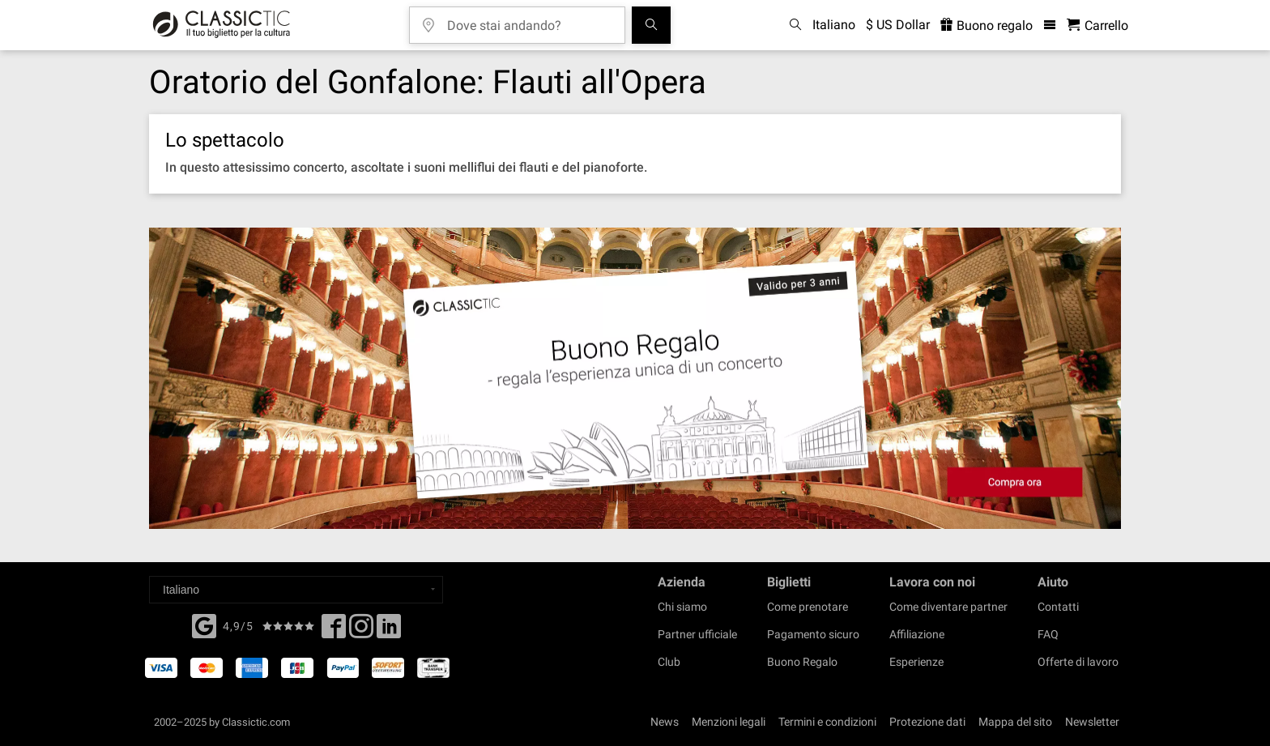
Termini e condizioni (827, 721)
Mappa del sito (1015, 721)
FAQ (1048, 634)
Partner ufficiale (697, 634)
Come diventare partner (948, 606)
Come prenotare (807, 606)
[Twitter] (361, 631)
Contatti (1058, 606)
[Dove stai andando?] (529, 19)
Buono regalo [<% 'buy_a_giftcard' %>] (986, 25)
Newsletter (1092, 721)
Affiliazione (916, 634)
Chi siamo (682, 606)
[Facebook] (204, 624)
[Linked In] (389, 631)
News (664, 721)
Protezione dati (927, 721)
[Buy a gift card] (635, 379)
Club (669, 661)
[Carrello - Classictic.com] (1097, 25)
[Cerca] (651, 25)
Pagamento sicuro (813, 634)
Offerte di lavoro (1078, 661)
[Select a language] (296, 589)
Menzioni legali (728, 721)
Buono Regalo (802, 661)
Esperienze (916, 661)
